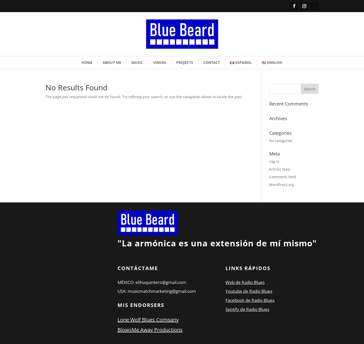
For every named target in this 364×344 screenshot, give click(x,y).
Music (137, 62)
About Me (112, 62)
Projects (184, 62)
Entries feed (279, 169)
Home (87, 62)
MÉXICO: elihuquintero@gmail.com (152, 282)
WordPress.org (281, 184)
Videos (159, 62)
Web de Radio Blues (245, 282)
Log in (274, 161)
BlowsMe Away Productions (150, 329)
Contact (211, 62)
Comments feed (282, 176)
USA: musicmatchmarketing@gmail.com (157, 291)
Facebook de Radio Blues (250, 300)
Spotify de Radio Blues (247, 309)
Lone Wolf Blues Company (148, 319)
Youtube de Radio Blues (248, 291)
